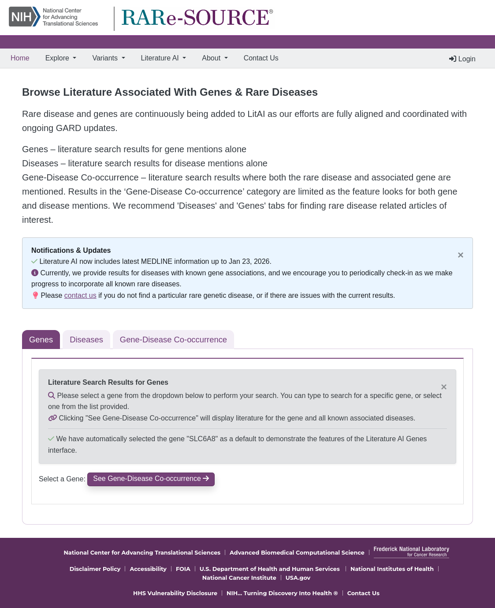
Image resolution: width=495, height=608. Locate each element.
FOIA (183, 569)
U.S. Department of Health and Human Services (270, 569)
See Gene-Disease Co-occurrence (151, 478)
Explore (58, 58)
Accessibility (148, 569)
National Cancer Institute (239, 577)
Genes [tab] (41, 339)
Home (22, 57)
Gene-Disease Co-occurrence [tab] (173, 339)
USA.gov (298, 577)
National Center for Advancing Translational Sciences (141, 552)
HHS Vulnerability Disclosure (175, 593)
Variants (105, 58)
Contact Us (261, 58)
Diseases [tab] (86, 339)
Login (462, 59)
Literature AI (161, 58)
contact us (80, 295)
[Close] (461, 255)
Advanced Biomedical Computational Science (297, 552)
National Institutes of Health (392, 569)
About (212, 58)
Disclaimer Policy (95, 569)
